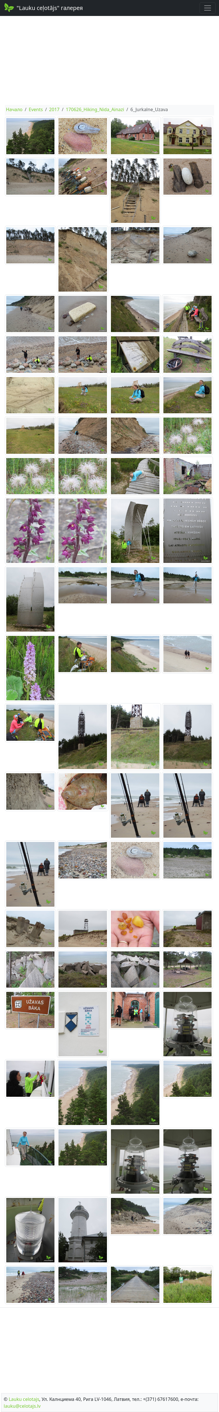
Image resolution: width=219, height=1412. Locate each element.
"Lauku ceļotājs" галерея (43, 7)
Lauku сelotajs (24, 1399)
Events (36, 109)
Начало (14, 109)
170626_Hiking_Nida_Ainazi (95, 109)
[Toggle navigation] (208, 8)
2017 (54, 109)
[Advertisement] (109, 60)
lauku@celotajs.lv (22, 1406)
